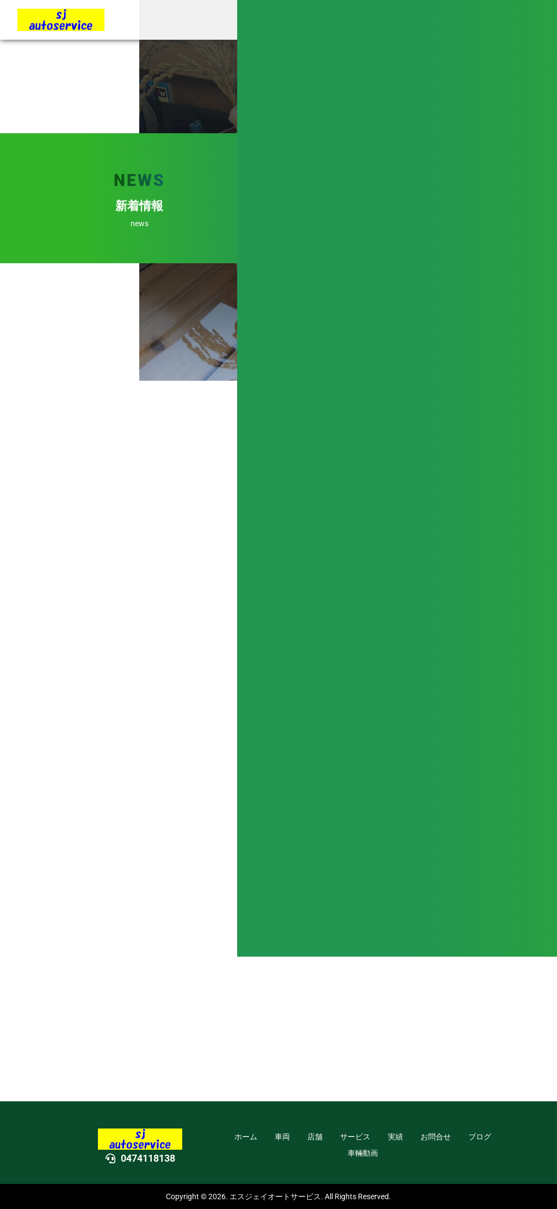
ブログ (479, 1136)
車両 (282, 1136)
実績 (395, 1136)
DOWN (540, 634)
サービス (355, 1136)
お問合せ (435, 1136)
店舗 (315, 1136)
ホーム (245, 1136)
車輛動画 (363, 1153)
